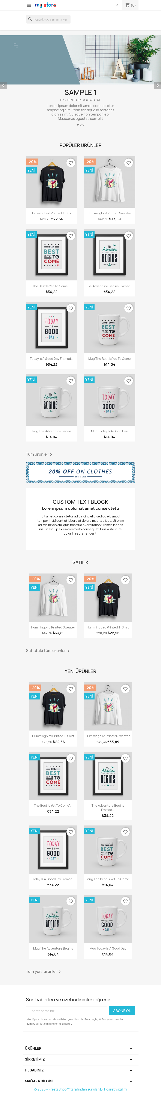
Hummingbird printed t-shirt (52, 213)
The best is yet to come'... (51, 286)
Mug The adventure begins (52, 431)
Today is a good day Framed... (52, 359)
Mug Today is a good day (109, 431)
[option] (80, 82)
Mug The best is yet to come (109, 359)
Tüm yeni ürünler (44, 971)
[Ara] (48, 19)
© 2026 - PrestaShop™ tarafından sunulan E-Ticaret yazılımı (80, 1089)
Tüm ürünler (40, 454)
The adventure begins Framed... (109, 286)
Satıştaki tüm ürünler (48, 650)
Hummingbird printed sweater (109, 213)
